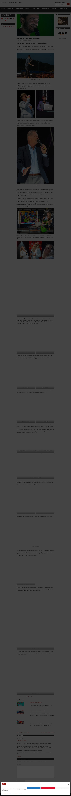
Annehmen (34, 788)
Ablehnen (48, 788)
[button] (68, 784)
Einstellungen (62, 788)
